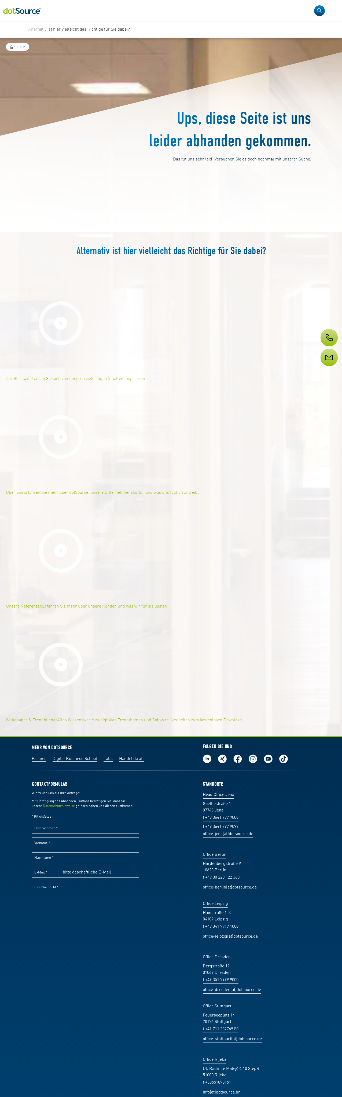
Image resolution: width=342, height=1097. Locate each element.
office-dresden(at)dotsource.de (232, 990)
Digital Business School (75, 759)
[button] (319, 10)
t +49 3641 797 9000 (220, 818)
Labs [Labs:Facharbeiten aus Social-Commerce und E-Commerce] (108, 759)
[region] (171, 29)
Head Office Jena (218, 795)
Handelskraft (131, 759)
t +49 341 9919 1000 (220, 926)
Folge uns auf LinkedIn (207, 759)
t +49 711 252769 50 (220, 1029)
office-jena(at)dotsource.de (228, 834)
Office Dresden (217, 957)
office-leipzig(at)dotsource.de (230, 936)
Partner (39, 759)
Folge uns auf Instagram (253, 759)
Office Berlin (214, 855)
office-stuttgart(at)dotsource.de (232, 1039)
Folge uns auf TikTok (283, 759)
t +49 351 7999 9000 (220, 980)
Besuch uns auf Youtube (268, 759)
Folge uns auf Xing (222, 759)
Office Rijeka (214, 1060)
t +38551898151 (217, 1082)
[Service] (329, 367)
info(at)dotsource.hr (221, 1092)
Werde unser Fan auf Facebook (237, 759)
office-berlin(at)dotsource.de (230, 887)
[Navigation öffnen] (334, 10)
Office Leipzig (215, 904)
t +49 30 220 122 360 (221, 877)
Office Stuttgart (217, 1006)
